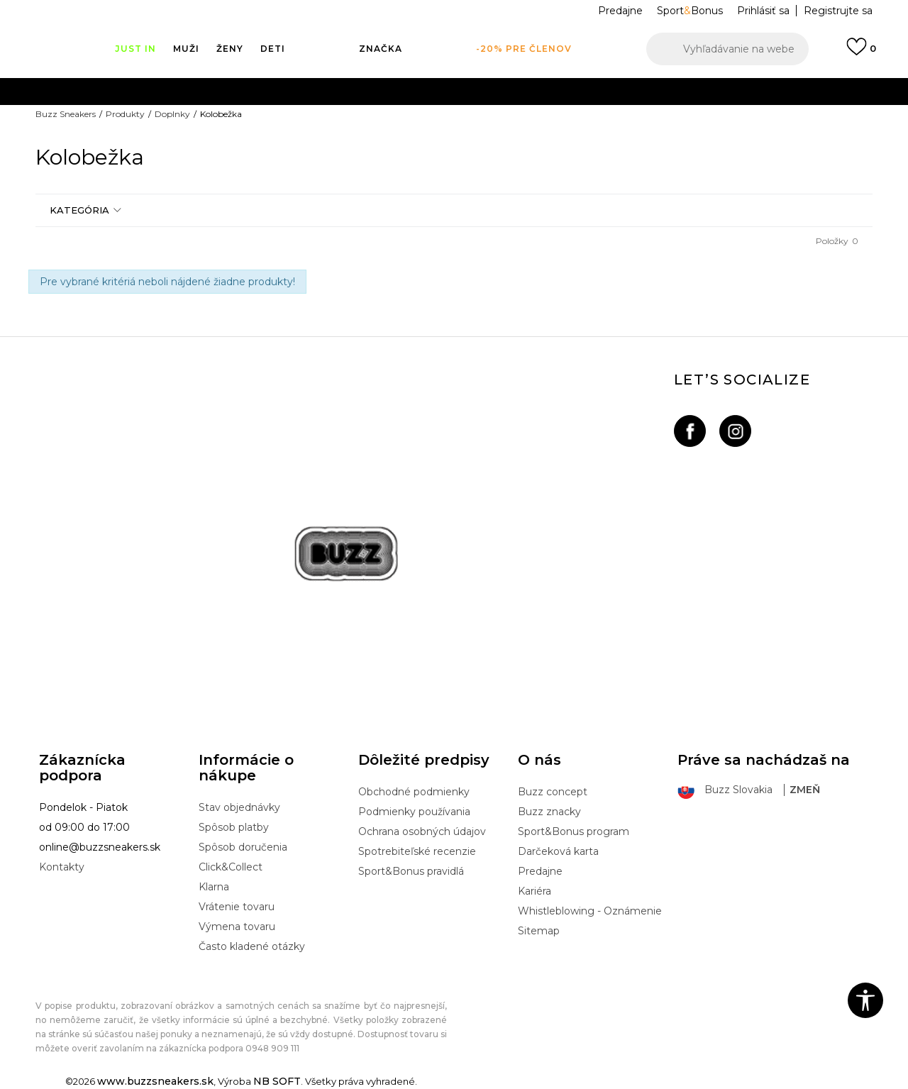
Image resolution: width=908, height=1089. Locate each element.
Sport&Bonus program (573, 831)
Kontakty (61, 867)
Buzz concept (552, 791)
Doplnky (172, 114)
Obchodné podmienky (414, 791)
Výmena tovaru (237, 926)
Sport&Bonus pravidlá (411, 871)
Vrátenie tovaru (237, 906)
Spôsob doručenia (243, 847)
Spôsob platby (234, 827)
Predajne (540, 871)
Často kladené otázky (252, 946)
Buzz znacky (549, 811)
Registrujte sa (838, 10)
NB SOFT (277, 1081)
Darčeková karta (558, 851)
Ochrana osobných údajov (422, 831)
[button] (727, 49)
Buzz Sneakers (65, 114)
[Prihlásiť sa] (861, 53)
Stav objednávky (239, 807)
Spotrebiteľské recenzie (417, 851)
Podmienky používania (414, 811)
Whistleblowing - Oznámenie (590, 911)
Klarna (214, 886)
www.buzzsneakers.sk (155, 1081)
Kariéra (534, 891)
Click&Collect (230, 867)
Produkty (125, 114)
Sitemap (539, 930)
